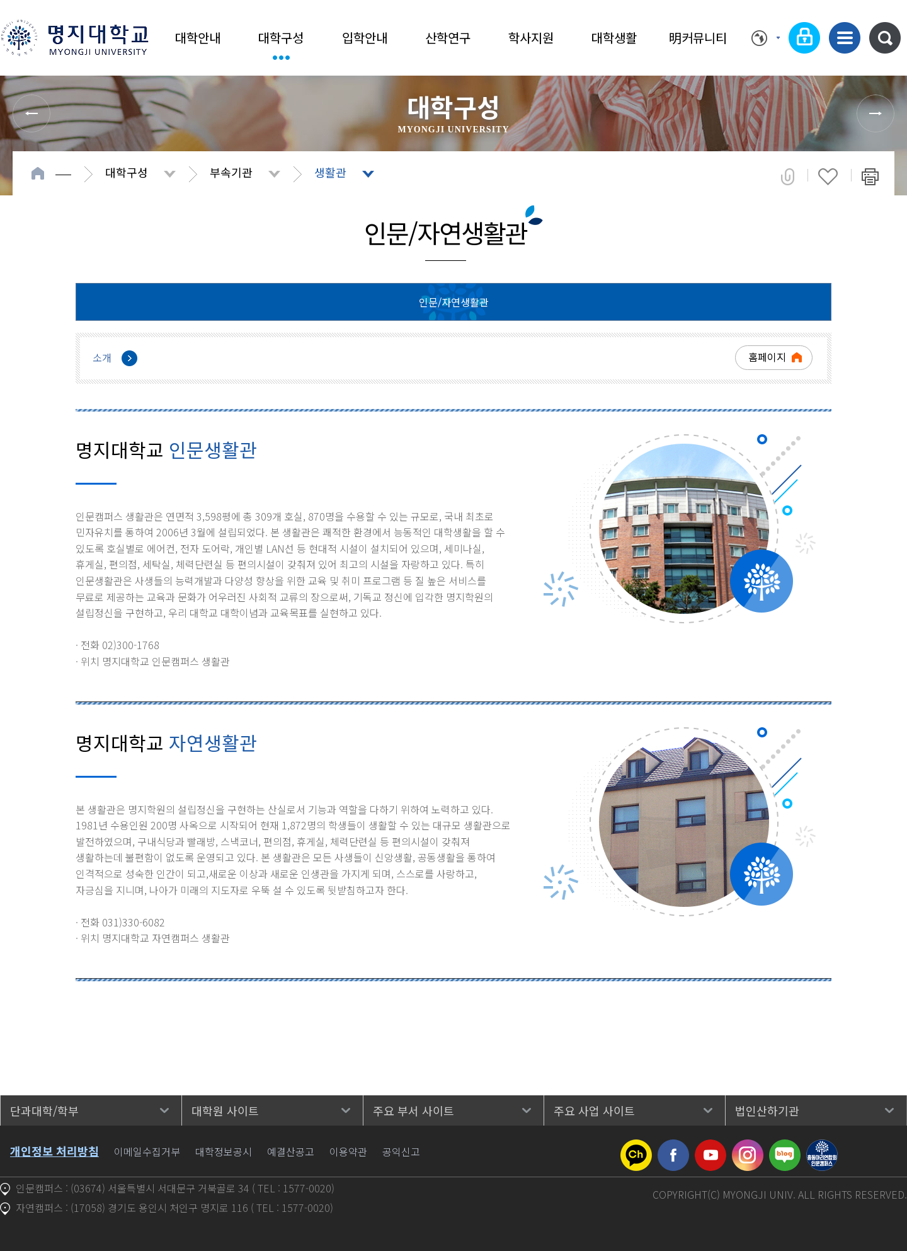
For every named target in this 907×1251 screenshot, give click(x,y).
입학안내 (364, 37)
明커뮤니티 (698, 37)
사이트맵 (844, 38)
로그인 (804, 38)
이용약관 (348, 1151)
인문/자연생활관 (454, 301)
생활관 (330, 172)
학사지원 (531, 37)
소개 (102, 357)
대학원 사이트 (225, 1110)
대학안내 (197, 37)
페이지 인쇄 (870, 176)
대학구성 (281, 37)
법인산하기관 (767, 1110)
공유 (787, 176)
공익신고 (401, 1151)
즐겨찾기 (828, 176)
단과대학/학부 (44, 1110)
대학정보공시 (223, 1151)
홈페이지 (767, 356)
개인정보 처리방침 (54, 1151)
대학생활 (614, 37)
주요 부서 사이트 (413, 1110)
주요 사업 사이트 (594, 1110)
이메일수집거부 (147, 1151)
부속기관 (231, 172)
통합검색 (885, 38)
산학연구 (448, 37)
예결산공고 (290, 1151)
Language (765, 38)
